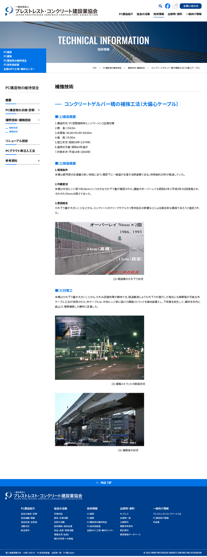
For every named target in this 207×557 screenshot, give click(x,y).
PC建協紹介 (126, 14)
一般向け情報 (194, 14)
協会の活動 (143, 14)
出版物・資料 (175, 14)
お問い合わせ (190, 6)
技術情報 (159, 14)
